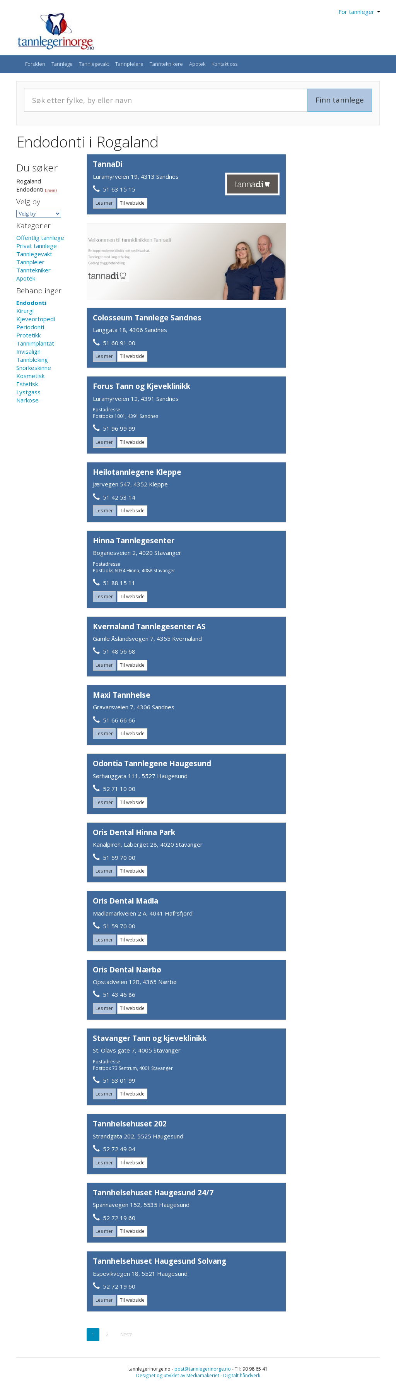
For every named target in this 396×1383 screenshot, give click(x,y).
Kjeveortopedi (35, 319)
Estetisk (27, 384)
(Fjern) (51, 190)
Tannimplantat (35, 343)
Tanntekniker (33, 270)
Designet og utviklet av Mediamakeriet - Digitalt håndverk (198, 1375)
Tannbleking (32, 359)
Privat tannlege (36, 246)
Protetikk (28, 335)
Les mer (104, 203)
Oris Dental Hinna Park (134, 832)
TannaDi (108, 164)
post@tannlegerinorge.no (202, 1369)
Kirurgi (25, 311)
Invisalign (28, 351)
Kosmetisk (30, 376)
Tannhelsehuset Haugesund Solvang (159, 1261)
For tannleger (359, 11)
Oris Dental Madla (125, 901)
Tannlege (62, 63)
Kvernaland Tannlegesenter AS (149, 626)
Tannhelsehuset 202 (130, 1124)
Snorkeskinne (33, 367)
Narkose (27, 400)
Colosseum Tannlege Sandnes (147, 318)
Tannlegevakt (94, 63)
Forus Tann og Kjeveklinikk (141, 386)
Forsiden (35, 63)
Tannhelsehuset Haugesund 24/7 (153, 1193)
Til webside (132, 203)
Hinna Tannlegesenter (133, 541)
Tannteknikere (166, 63)
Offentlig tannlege (40, 237)
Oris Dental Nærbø (127, 970)
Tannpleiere (129, 63)
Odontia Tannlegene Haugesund (152, 763)
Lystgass (28, 392)
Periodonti (30, 327)
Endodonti (31, 302)
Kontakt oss (224, 63)
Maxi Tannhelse (121, 695)
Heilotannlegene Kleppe (137, 472)
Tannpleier (30, 262)
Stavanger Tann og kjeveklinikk (150, 1038)
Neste (126, 1334)
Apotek (197, 63)
